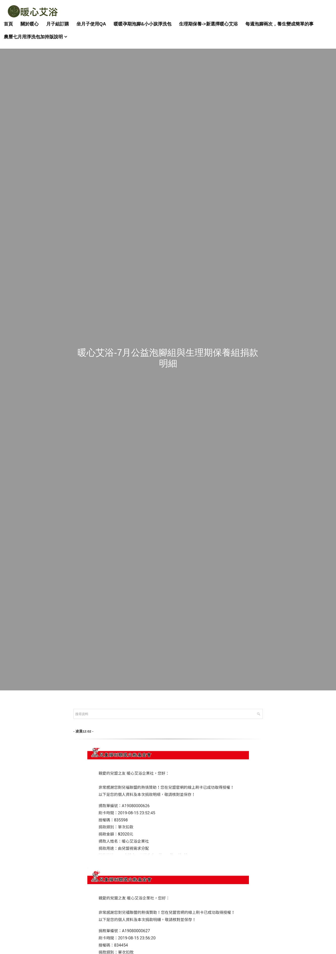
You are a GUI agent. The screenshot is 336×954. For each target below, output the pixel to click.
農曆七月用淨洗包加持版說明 (33, 36)
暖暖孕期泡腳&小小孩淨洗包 (142, 23)
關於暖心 (29, 23)
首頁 (8, 23)
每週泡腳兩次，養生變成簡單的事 (279, 23)
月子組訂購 (57, 23)
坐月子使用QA (91, 23)
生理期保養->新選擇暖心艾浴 (208, 23)
